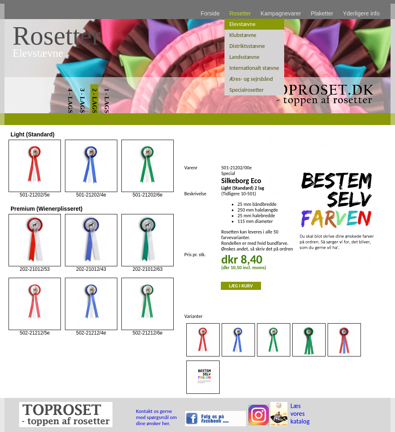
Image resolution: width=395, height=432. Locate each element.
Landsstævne (244, 57)
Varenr (190, 168)
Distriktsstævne (247, 46)
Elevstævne (242, 24)
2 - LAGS (94, 101)
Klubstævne (242, 35)
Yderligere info (361, 13)
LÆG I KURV (241, 286)
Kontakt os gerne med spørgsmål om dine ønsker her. (156, 417)
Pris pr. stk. (195, 254)
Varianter (193, 316)
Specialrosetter (246, 89)
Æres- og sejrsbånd (251, 79)
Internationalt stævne (254, 68)
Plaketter (322, 13)
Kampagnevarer (281, 13)
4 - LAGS (70, 101)
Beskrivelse (195, 194)
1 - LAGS (107, 101)
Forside (210, 13)
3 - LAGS (82, 101)
